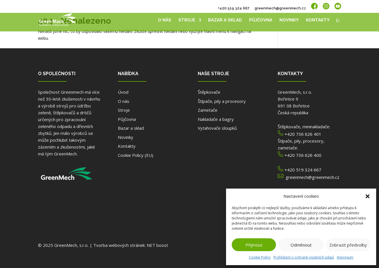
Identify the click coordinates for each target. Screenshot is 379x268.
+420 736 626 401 (303, 134)
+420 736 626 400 (303, 155)
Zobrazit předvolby (348, 245)
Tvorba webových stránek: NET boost (130, 245)
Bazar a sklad (225, 20)
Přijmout (253, 245)
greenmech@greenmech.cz (280, 8)
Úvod (123, 92)
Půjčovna (260, 20)
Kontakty (318, 20)
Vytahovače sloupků (217, 128)
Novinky (289, 20)
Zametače (207, 110)
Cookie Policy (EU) (135, 155)
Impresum (345, 257)
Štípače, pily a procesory (222, 101)
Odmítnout (301, 245)
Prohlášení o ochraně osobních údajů (303, 257)
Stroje (186, 20)
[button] (367, 196)
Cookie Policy (260, 257)
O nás (164, 20)
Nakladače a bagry (216, 119)
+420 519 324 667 (233, 8)
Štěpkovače (209, 92)
